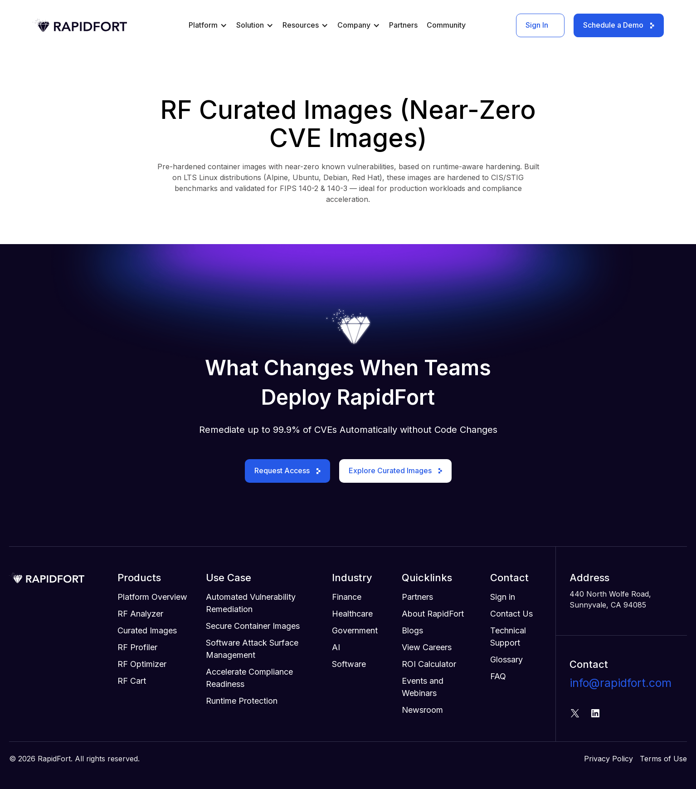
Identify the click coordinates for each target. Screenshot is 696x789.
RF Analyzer (140, 613)
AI (336, 647)
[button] (208, 28)
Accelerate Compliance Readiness (249, 678)
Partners (403, 24)
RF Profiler (137, 647)
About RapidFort (433, 613)
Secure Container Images (253, 626)
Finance (346, 597)
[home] (80, 25)
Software (349, 664)
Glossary (506, 659)
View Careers (427, 647)
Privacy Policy (608, 758)
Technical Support (508, 636)
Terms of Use (663, 758)
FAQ (498, 676)
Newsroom (422, 710)
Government (355, 630)
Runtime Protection (241, 701)
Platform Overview (152, 597)
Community (446, 24)
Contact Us (511, 613)
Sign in (502, 597)
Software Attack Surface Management (252, 649)
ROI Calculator (429, 664)
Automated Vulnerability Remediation (251, 603)
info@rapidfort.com (620, 683)
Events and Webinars (422, 687)
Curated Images (147, 630)
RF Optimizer (141, 664)
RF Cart (131, 681)
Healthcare (352, 613)
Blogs (412, 630)
